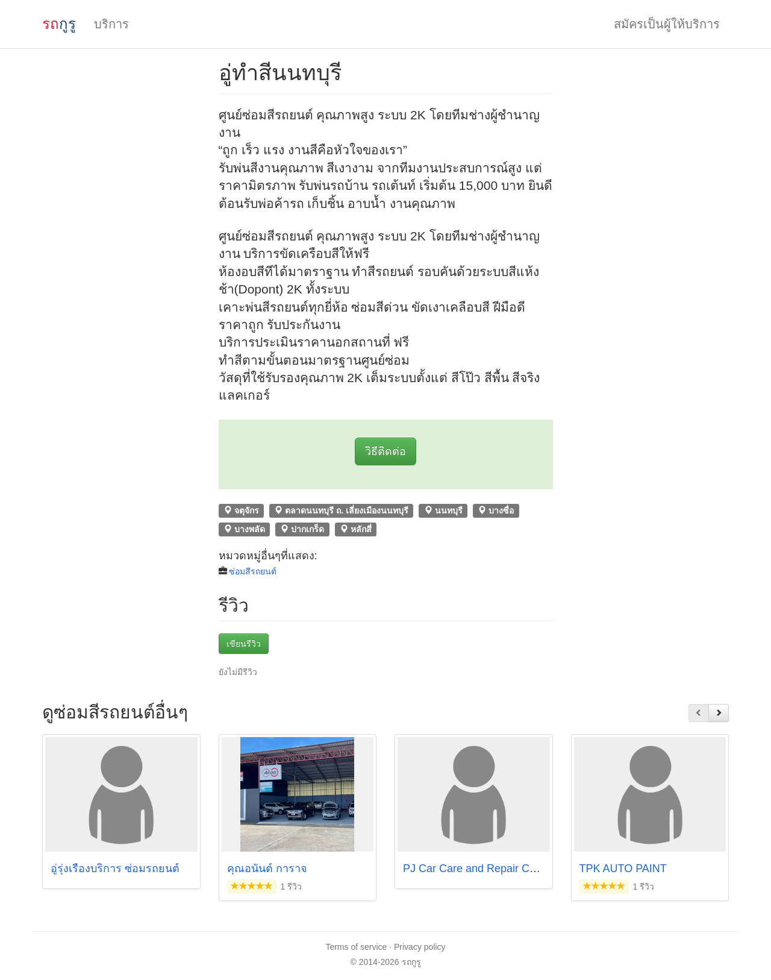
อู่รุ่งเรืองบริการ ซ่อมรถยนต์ (117, 868)
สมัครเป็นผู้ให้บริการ (667, 24)
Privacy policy (420, 947)
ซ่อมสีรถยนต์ (252, 571)
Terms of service (356, 947)
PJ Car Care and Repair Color (475, 868)
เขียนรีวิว (243, 644)
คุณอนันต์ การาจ (267, 868)
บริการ (111, 24)
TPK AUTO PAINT (623, 868)
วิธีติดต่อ (385, 451)
